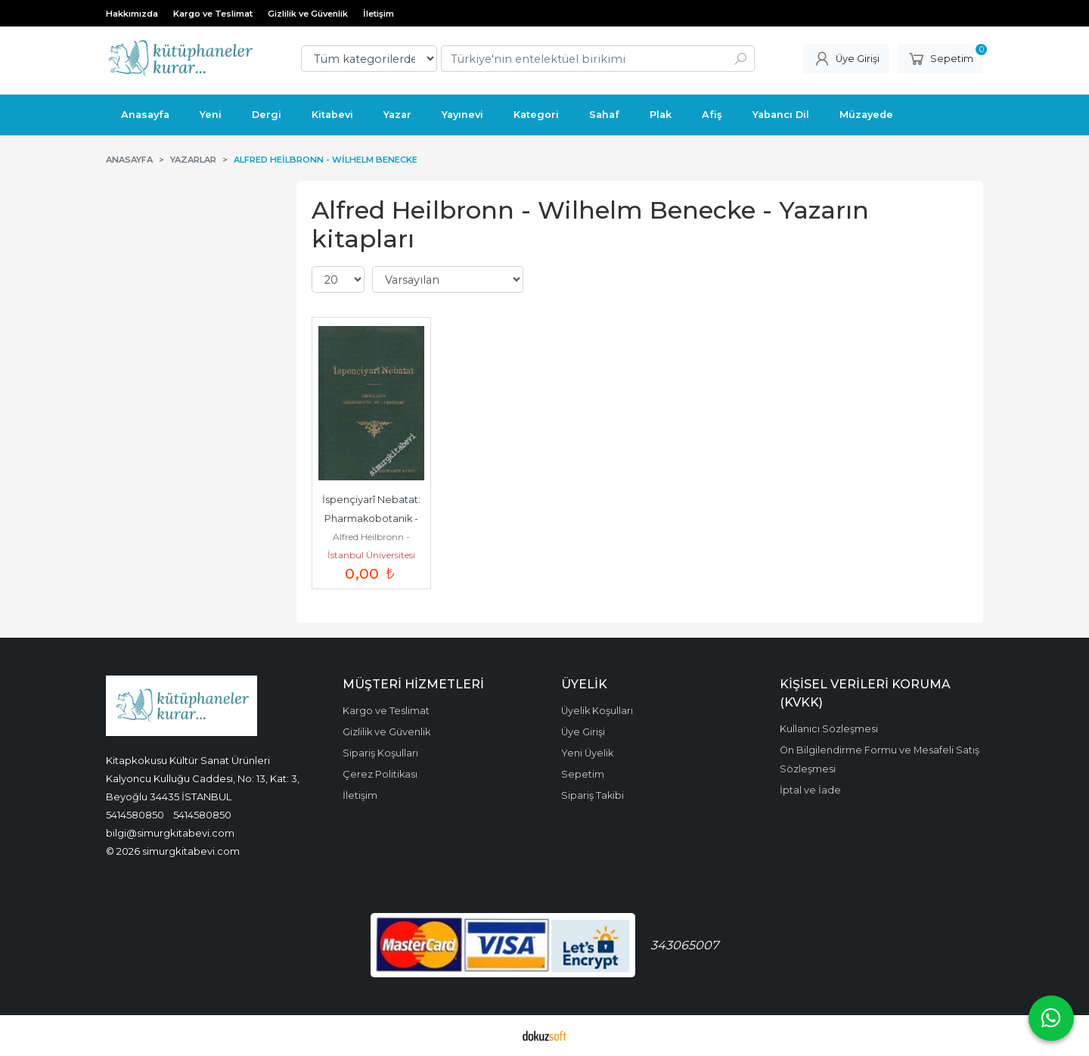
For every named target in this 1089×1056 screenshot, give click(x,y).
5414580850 (135, 815)
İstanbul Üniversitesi (371, 555)
